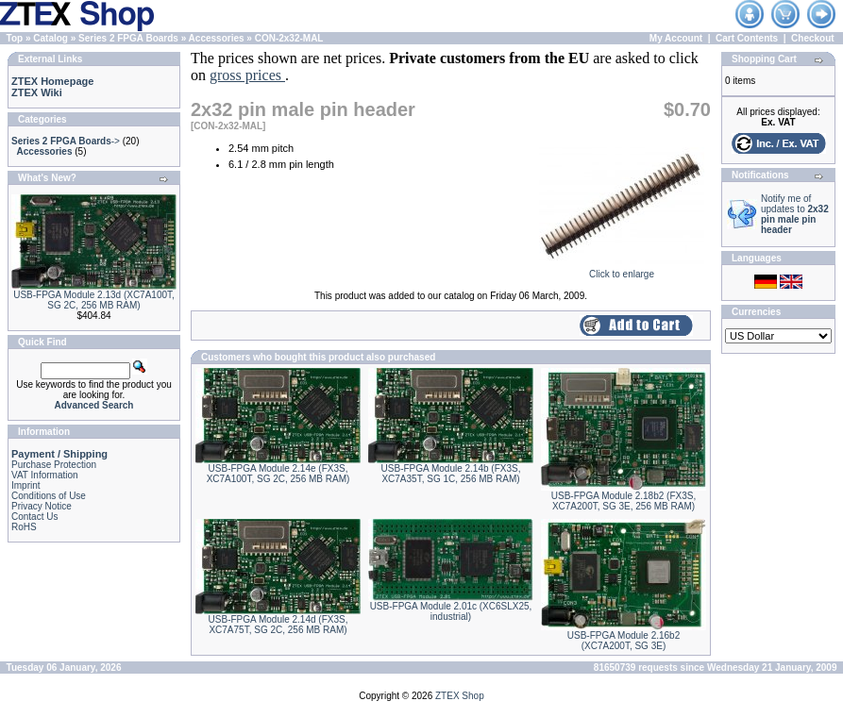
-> (65, 141)
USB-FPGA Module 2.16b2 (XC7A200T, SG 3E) (624, 640)
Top (15, 38)
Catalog (50, 38)
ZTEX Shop (459, 696)
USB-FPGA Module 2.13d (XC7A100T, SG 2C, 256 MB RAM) (94, 300)
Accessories (216, 38)
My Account (675, 38)
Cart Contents (747, 38)
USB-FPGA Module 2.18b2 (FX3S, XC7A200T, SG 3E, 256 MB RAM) (623, 501)
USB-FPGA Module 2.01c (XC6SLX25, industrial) (451, 611)
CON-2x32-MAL (289, 38)
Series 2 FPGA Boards (128, 38)
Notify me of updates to (795, 214)
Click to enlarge (621, 269)
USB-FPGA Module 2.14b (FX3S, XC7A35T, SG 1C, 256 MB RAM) (451, 473)
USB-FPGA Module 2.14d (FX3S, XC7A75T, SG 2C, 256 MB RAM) (278, 624)
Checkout (813, 38)
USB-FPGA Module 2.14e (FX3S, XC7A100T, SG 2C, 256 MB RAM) (278, 473)
